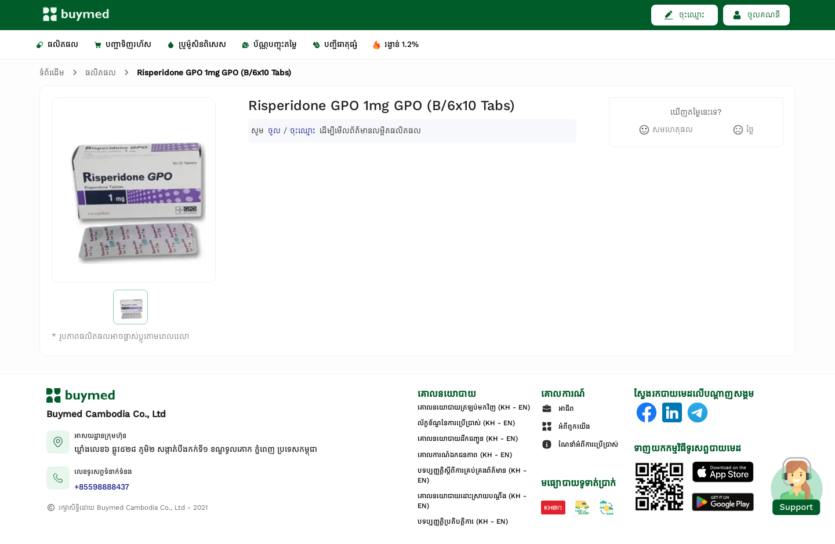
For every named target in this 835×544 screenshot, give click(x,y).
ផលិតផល (100, 73)
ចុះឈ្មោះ (302, 131)
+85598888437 (101, 487)
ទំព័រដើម (51, 73)
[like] (666, 129)
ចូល (274, 131)
